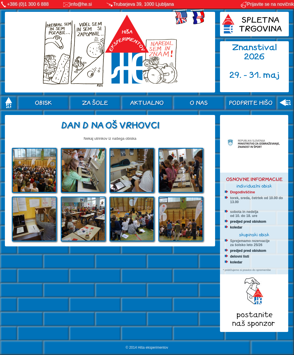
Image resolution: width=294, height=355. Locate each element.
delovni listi (239, 256)
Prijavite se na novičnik (267, 4)
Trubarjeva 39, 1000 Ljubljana (143, 4)
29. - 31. (246, 75)
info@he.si (81, 4)
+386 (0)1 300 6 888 (28, 4)
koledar (236, 227)
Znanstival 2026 (254, 52)
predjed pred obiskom (248, 222)
